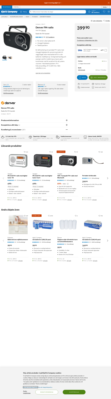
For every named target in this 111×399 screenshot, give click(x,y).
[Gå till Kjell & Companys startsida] (10, 12)
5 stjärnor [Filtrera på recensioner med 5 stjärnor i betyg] (24, 144)
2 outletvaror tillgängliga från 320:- (87, 40)
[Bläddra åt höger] (107, 303)
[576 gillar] (101, 341)
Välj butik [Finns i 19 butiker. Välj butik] (69, 325)
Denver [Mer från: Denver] (43, 30)
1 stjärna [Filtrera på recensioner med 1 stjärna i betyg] (24, 155)
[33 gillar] (106, 21)
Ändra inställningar (27, 392)
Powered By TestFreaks (60, 240)
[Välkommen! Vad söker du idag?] (58, 12)
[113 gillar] (26, 277)
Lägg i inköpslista (96, 21)
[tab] (7, 7)
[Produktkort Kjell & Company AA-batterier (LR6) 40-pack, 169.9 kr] (93, 350)
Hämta (82, 77)
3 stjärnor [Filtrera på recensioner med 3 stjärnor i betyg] (24, 149)
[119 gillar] (26, 341)
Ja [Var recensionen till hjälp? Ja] (61, 180)
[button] (4, 57)
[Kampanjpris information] (68, 309)
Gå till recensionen (8, 93)
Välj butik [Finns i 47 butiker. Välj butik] (19, 325)
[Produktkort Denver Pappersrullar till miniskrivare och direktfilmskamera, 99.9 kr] (68, 350)
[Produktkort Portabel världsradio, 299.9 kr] (93, 286)
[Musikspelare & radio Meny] (24, 16)
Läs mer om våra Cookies (30, 387)
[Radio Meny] (31, 16)
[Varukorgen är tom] (108, 11)
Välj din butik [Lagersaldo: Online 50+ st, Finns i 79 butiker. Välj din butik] (81, 70)
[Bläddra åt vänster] (3, 303)
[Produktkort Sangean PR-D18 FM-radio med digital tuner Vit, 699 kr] (18, 286)
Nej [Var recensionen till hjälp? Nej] (65, 180)
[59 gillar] (76, 277)
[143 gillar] (101, 277)
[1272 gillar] (50, 341)
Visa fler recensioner (34, 245)
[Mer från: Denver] (8, 104)
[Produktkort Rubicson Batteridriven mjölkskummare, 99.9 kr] (18, 350)
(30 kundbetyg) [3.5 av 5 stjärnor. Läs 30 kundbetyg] (95, 303)
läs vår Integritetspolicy (45, 387)
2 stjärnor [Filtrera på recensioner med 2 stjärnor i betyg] (24, 152)
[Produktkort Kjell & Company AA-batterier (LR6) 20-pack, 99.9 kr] (43, 350)
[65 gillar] (51, 277)
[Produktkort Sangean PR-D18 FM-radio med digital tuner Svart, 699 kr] (43, 286)
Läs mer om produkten (43, 73)
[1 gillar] (76, 341)
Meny (23, 12)
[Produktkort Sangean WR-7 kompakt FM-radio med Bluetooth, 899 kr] (68, 286)
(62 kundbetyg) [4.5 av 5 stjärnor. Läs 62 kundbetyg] (70, 305)
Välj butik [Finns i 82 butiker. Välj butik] (94, 325)
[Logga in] (93, 11)
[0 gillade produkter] (104, 11)
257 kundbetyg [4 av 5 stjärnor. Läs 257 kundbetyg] (50, 37)
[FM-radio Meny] (39, 16)
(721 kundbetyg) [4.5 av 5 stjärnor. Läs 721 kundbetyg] (21, 305)
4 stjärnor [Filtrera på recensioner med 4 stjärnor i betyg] (24, 146)
